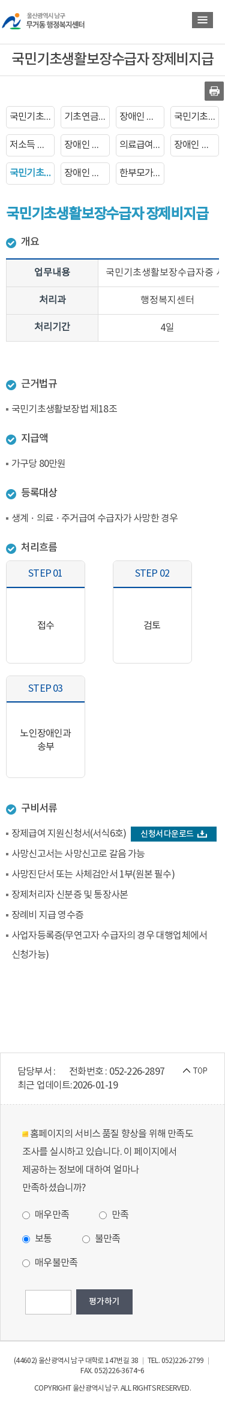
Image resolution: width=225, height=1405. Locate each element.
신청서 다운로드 (173, 834)
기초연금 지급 (86, 116)
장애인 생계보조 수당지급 (86, 173)
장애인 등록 (141, 116)
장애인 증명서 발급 (86, 145)
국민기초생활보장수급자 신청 (32, 116)
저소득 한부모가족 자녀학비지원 (32, 145)
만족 (114, 1215)
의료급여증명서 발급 (141, 145)
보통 (37, 1239)
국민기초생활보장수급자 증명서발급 (196, 116)
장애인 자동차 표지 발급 (196, 145)
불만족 (101, 1239)
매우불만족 (49, 1263)
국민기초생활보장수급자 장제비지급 (32, 173)
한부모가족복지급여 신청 (141, 173)
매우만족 (45, 1215)
